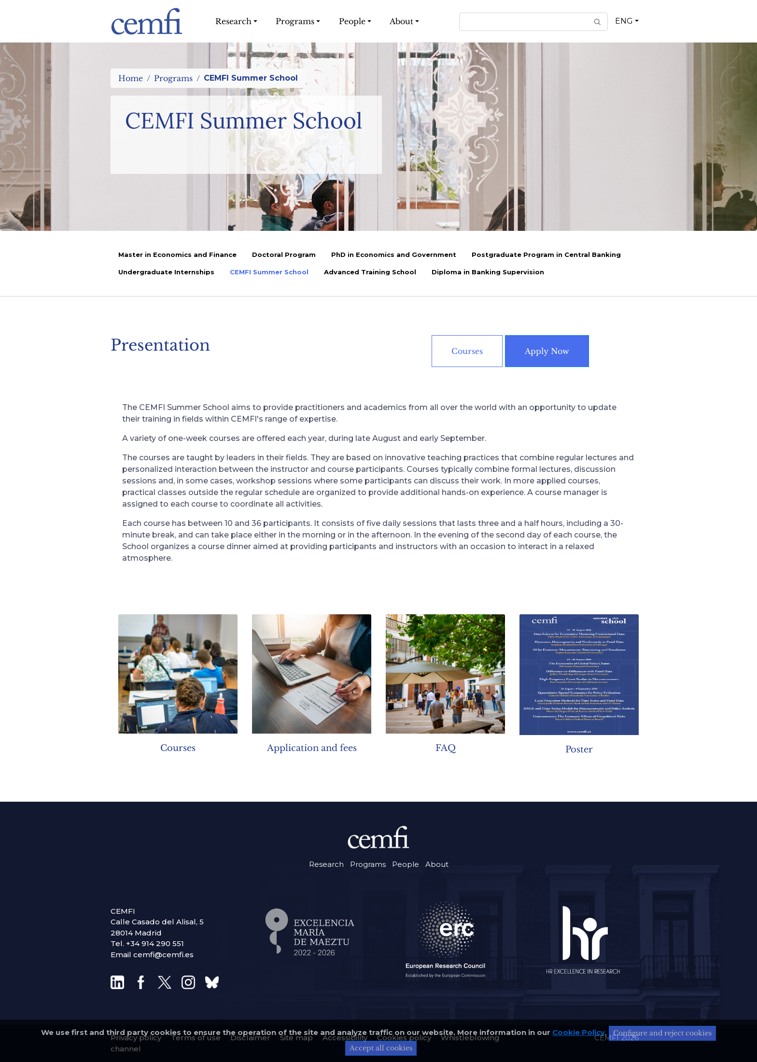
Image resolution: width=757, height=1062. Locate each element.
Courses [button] (467, 351)
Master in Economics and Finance (177, 254)
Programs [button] (295, 21)
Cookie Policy (578, 1032)
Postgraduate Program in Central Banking (546, 254)
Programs (173, 78)
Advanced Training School (370, 272)
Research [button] (233, 21)
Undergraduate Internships (166, 272)
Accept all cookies (381, 1048)
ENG (624, 21)
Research (326, 864)
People (405, 864)
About (437, 864)
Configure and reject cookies (662, 1033)
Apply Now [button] (547, 351)
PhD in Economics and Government (393, 254)
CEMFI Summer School (269, 272)
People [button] (352, 21)
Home (130, 78)
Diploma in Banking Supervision (488, 272)
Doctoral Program (284, 254)
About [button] (401, 21)
